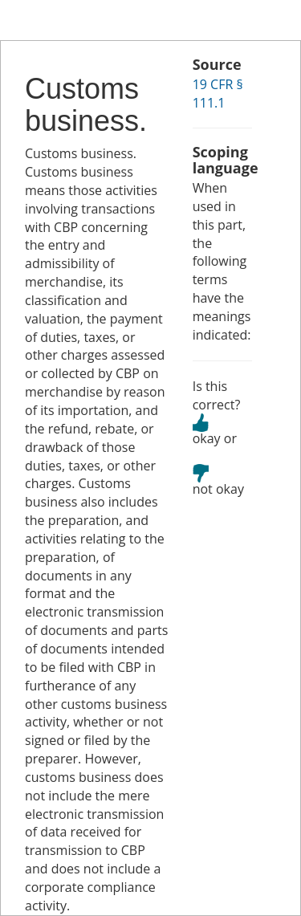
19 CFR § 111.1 (218, 93)
